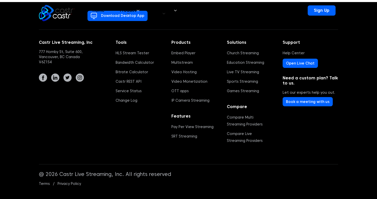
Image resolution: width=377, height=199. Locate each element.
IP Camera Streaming (190, 100)
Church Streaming (243, 53)
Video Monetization (189, 81)
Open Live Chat (300, 63)
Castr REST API (128, 81)
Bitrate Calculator (132, 72)
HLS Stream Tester (132, 53)
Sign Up (321, 10)
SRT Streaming (184, 136)
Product (129, 10)
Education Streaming (245, 62)
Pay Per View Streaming (192, 127)
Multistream (182, 62)
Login (294, 10)
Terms (44, 184)
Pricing (199, 10)
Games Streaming (243, 91)
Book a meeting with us (307, 102)
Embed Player (183, 53)
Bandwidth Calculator (135, 62)
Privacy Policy (69, 184)
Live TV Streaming (243, 72)
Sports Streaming (242, 81)
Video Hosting (184, 72)
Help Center (294, 53)
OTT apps (180, 91)
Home (99, 10)
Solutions (166, 10)
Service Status (129, 91)
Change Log (126, 100)
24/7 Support (259, 10)
